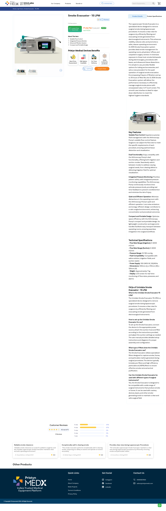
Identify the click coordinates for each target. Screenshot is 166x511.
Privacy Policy (72, 494)
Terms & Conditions (74, 490)
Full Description (72, 23)
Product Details (137, 16)
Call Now (87, 69)
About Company (73, 483)
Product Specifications (154, 16)
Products (68, 3)
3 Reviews (106, 19)
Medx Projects (72, 487)
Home (14, 8)
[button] (61, 70)
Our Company (55, 3)
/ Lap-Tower (19, 8)
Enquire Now (102, 69)
